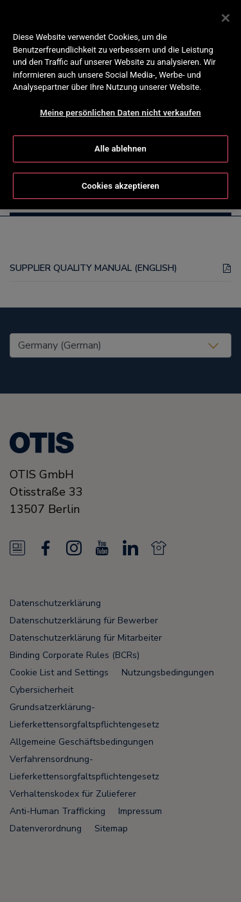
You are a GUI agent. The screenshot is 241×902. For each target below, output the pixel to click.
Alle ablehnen (120, 146)
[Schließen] (225, 15)
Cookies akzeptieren (120, 182)
